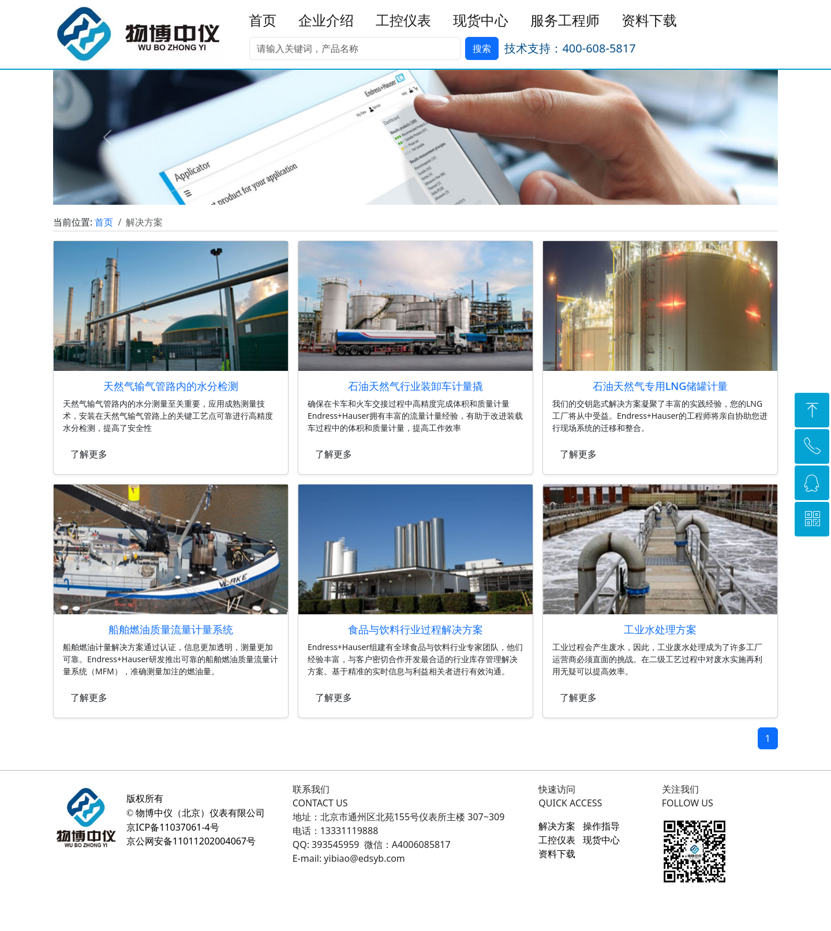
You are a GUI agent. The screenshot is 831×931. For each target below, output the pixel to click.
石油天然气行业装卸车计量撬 (415, 386)
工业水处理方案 (660, 629)
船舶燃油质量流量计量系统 (170, 629)
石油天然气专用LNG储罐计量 (660, 386)
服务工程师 (565, 20)
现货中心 (480, 20)
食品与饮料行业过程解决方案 (415, 629)
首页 (262, 20)
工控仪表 (403, 20)
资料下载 (649, 20)
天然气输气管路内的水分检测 (170, 386)
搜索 (482, 48)
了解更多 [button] (88, 454)
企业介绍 (326, 20)
